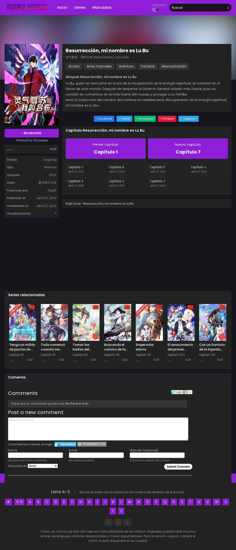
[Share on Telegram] (188, 119)
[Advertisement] (118, 254)
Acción (74, 66)
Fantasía (148, 66)
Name (12, 450)
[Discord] (118, 522)
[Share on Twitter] (124, 119)
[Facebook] (108, 522)
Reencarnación (174, 66)
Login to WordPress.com (91, 444)
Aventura (126, 66)
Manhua (50, 167)
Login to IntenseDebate (65, 444)
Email (73, 450)
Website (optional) (144, 450)
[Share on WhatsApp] (145, 119)
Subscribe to (33, 466)
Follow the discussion (188, 392)
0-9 (19, 502)
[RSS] (127, 522)
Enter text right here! (98, 428)
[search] (228, 8)
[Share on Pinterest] (167, 119)
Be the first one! (76, 403)
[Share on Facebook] (104, 119)
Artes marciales (99, 66)
